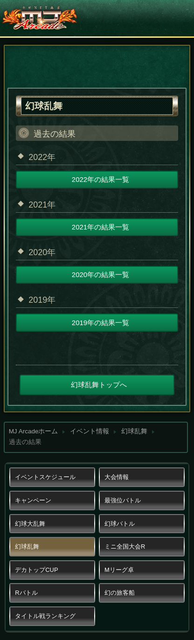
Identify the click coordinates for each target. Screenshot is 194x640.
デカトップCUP (36, 569)
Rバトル (26, 592)
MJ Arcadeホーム (33, 431)
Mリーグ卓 (119, 569)
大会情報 (116, 476)
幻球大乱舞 (30, 523)
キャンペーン (33, 500)
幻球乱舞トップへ (99, 385)
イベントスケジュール (45, 476)
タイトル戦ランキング (45, 615)
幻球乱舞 (134, 431)
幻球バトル (119, 523)
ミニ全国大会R (124, 546)
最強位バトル (122, 500)
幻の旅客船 (119, 592)
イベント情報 (89, 431)
